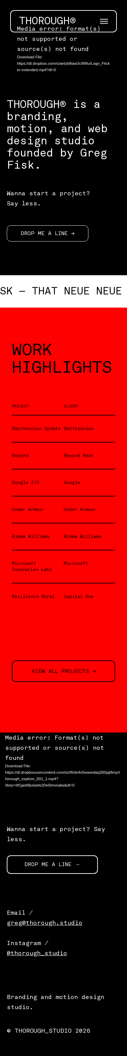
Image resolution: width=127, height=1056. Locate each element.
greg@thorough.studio (44, 922)
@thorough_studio (37, 953)
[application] (63, 53)
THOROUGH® (47, 21)
